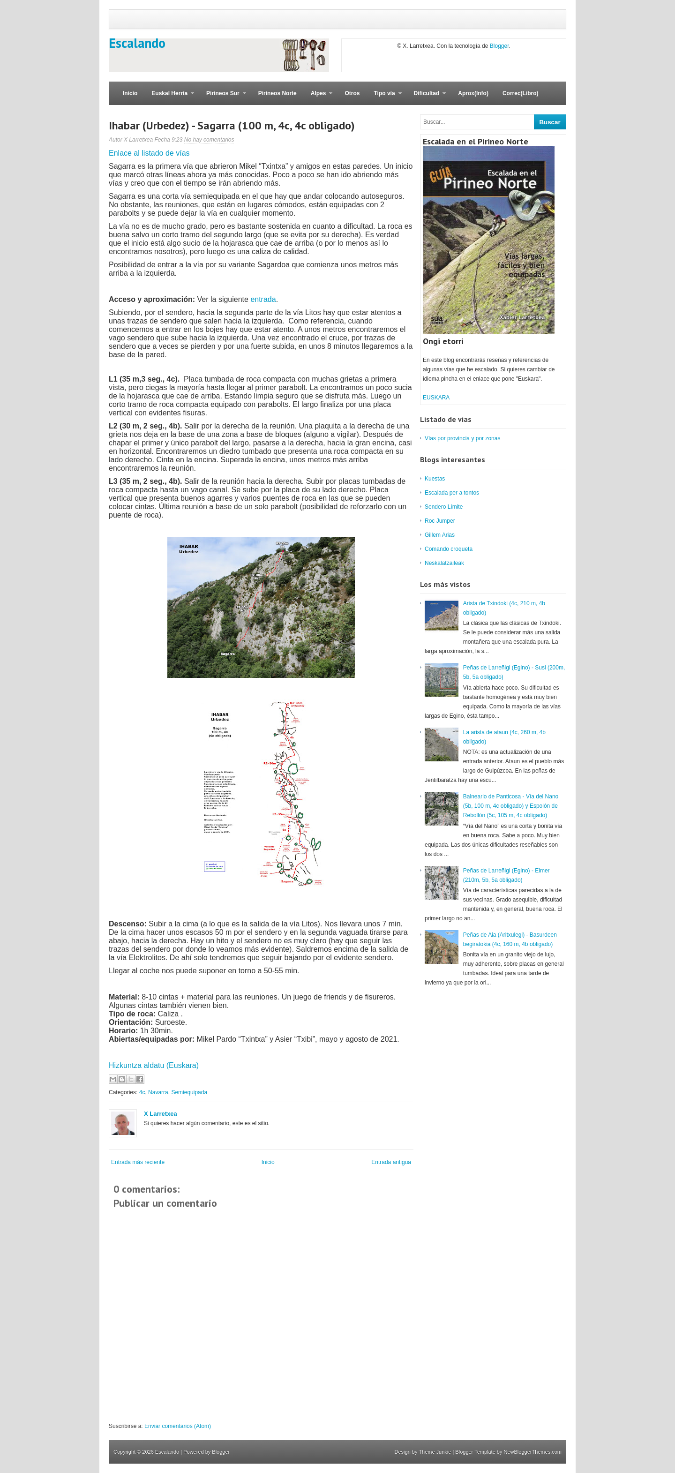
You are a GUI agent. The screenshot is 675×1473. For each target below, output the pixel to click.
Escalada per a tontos (452, 492)
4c (142, 1092)
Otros (352, 93)
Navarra (158, 1092)
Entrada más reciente (138, 1162)
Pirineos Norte (277, 93)
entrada (263, 299)
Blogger (499, 46)
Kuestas (435, 478)
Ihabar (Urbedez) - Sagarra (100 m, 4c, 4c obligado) (232, 125)
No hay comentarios (209, 139)
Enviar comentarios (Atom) (177, 1426)
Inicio (130, 93)
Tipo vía (384, 97)
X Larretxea (160, 1113)
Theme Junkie (435, 1452)
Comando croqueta (448, 549)
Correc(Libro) (520, 93)
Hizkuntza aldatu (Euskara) (154, 1065)
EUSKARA (436, 397)
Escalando (137, 43)
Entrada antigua (391, 1162)
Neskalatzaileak (444, 563)
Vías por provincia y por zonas (462, 438)
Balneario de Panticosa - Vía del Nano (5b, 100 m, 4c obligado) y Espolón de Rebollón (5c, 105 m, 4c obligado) (510, 806)
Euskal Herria (169, 97)
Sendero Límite (444, 507)
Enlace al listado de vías (149, 153)
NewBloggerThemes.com (533, 1452)
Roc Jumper (440, 521)
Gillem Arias (440, 535)
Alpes (318, 97)
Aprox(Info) (473, 93)
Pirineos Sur (222, 97)
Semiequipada (189, 1092)
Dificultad (426, 97)
